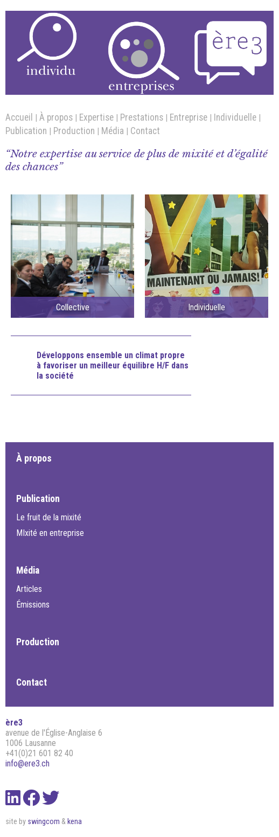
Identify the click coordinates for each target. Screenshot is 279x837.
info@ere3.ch (27, 763)
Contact (145, 130)
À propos (56, 117)
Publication (26, 130)
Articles (29, 589)
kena (74, 821)
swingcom (43, 821)
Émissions (33, 604)
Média (112, 130)
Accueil (19, 117)
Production (74, 130)
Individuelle (235, 117)
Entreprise (188, 117)
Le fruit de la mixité (48, 517)
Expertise (96, 117)
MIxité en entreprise (50, 533)
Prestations (141, 117)
